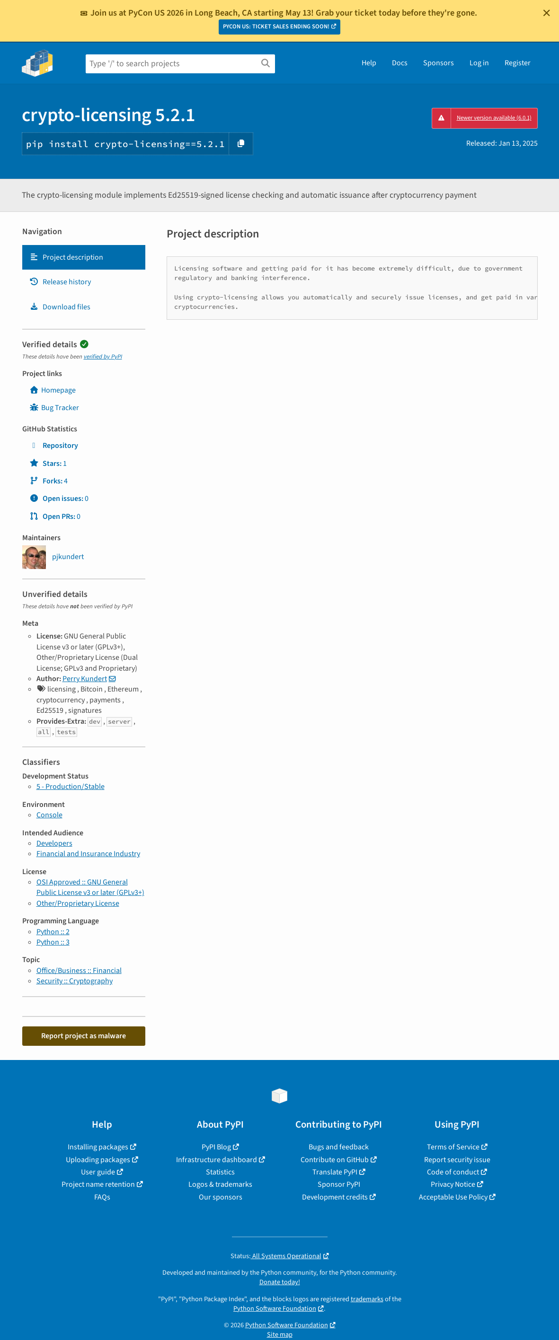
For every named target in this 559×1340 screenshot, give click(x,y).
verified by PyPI (103, 356)
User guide (98, 1172)
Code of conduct (453, 1172)
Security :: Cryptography (74, 981)
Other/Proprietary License (77, 903)
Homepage (52, 390)
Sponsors (438, 63)
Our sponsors (220, 1197)
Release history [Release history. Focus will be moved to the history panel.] (60, 282)
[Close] (546, 13)
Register (518, 63)
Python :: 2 (53, 932)
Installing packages (98, 1147)
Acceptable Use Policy (453, 1197)
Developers (54, 843)
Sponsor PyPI (339, 1184)
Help (369, 63)
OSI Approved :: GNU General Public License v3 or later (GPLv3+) (90, 887)
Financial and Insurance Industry (88, 854)
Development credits (335, 1197)
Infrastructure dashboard (216, 1160)
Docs (400, 63)
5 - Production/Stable (70, 786)
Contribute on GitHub (335, 1160)
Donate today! (279, 1282)
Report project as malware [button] (83, 1036)
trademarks (367, 1299)
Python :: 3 (53, 942)
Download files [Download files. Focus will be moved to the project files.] (59, 307)
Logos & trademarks (220, 1184)
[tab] (83, 257)
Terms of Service (453, 1147)
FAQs (102, 1197)
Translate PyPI (334, 1172)
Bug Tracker (54, 408)
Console (49, 815)
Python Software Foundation (274, 1309)
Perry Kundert (84, 679)
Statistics (220, 1172)
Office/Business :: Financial (79, 970)
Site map (280, 1335)
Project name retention (98, 1184)
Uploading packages (98, 1160)
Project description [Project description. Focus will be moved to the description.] (66, 257)
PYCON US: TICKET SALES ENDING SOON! (276, 26)
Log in (479, 63)
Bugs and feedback (339, 1147)
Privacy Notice (453, 1184)
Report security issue (457, 1160)
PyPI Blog (216, 1147)
